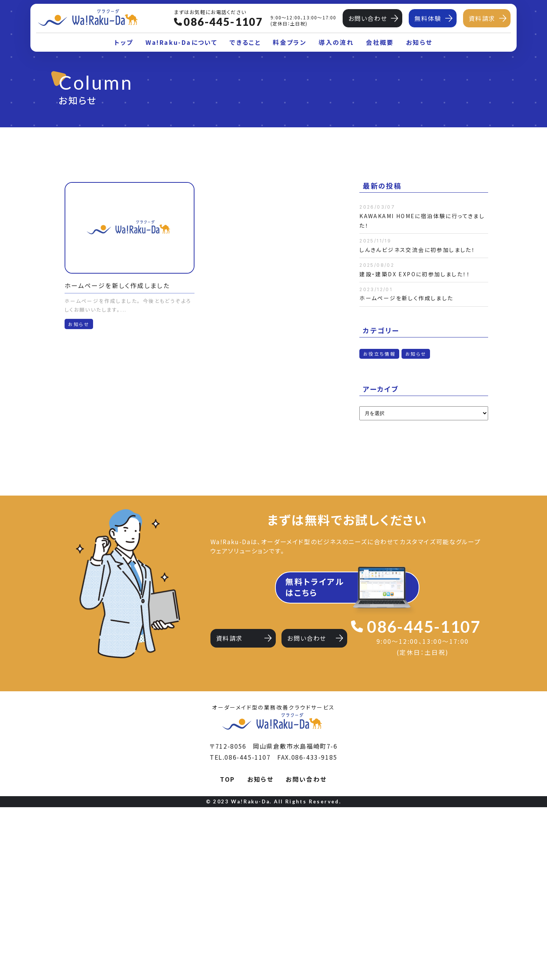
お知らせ (419, 42)
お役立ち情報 (379, 353)
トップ (123, 42)
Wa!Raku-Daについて (181, 42)
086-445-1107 (424, 627)
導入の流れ (336, 42)
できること (245, 42)
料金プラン (290, 42)
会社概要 (380, 42)
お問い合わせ (367, 18)
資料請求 (482, 18)
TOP (227, 934)
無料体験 (427, 18)
